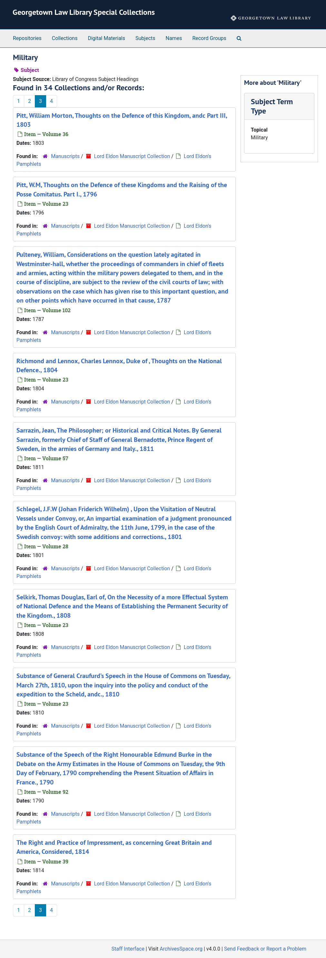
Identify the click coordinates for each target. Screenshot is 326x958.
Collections (65, 38)
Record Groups (209, 38)
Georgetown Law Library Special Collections (84, 12)
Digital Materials (106, 38)
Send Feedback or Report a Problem (265, 949)
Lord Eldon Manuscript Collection (132, 156)
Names (174, 38)
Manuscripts (65, 156)
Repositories (27, 38)
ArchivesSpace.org (181, 949)
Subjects (145, 38)
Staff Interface (128, 949)
